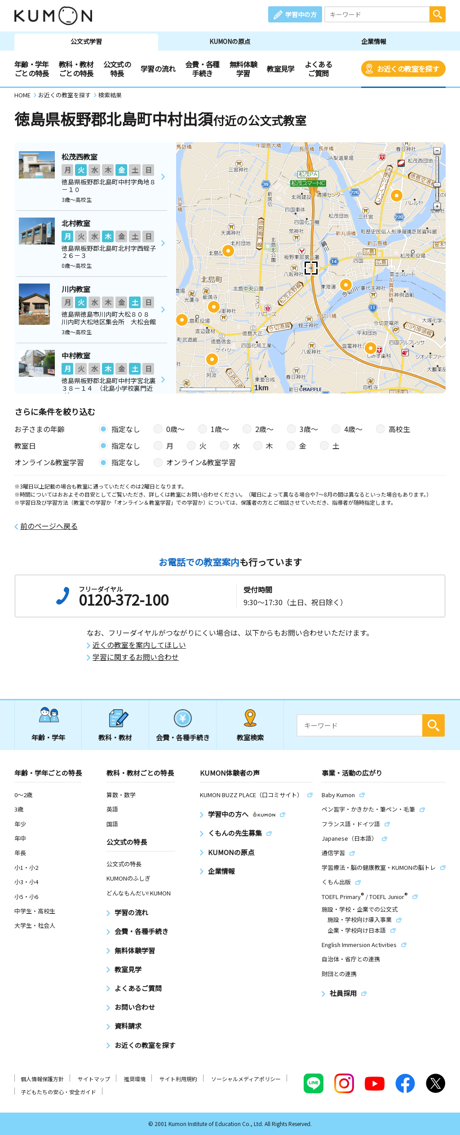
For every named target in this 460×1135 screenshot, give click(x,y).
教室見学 (280, 68)
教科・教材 (115, 737)
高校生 (399, 428)
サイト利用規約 (178, 1079)
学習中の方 (301, 14)
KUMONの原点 (230, 41)
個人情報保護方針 (42, 1079)
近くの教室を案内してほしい (139, 645)
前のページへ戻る (49, 526)
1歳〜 (220, 428)
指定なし (125, 428)
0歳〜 (175, 428)
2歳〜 (264, 428)
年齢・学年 (48, 737)
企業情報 (373, 41)
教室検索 (250, 737)
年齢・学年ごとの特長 (31, 69)
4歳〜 (353, 428)
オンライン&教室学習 (201, 462)
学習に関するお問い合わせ (136, 657)
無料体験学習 (243, 69)
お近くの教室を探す (408, 68)
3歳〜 (309, 428)
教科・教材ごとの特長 (76, 69)
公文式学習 (86, 41)
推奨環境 (135, 1079)
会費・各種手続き (202, 69)
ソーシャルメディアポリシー (246, 1079)
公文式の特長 (117, 69)
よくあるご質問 (318, 69)
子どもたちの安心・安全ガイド (58, 1092)
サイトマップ (94, 1079)
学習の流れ (158, 68)
